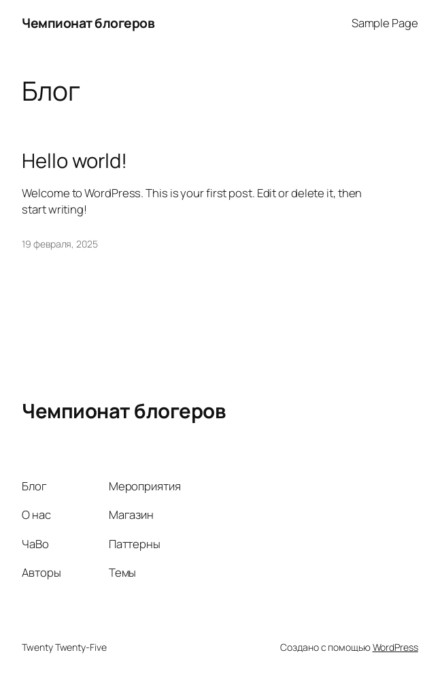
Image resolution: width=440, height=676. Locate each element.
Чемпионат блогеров (88, 23)
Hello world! (74, 161)
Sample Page (385, 23)
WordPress (395, 647)
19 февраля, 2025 (59, 243)
